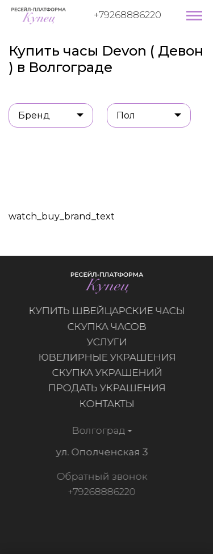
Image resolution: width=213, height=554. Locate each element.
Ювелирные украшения (107, 357)
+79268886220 (127, 14)
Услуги (107, 342)
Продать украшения (107, 388)
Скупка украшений (107, 372)
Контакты (107, 403)
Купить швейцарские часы (107, 310)
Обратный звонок (100, 476)
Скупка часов (107, 326)
